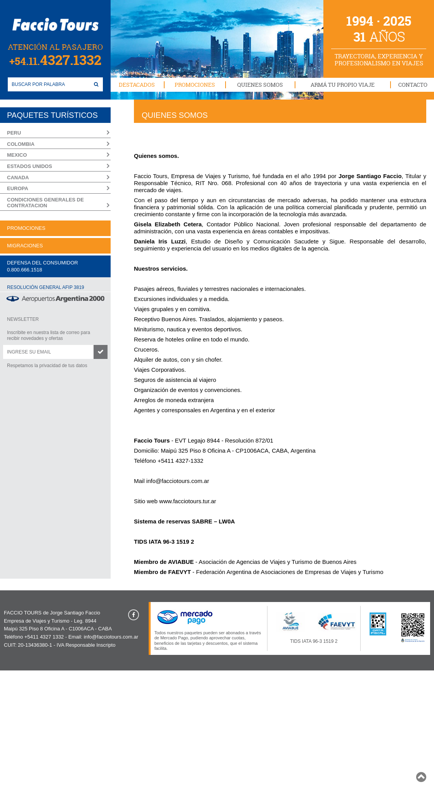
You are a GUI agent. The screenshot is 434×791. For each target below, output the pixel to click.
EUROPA (17, 188)
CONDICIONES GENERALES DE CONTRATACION (45, 203)
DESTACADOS (137, 84)
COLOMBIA (21, 144)
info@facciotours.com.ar (177, 481)
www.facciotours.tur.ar (187, 501)
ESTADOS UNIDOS (29, 166)
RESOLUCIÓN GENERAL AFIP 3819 (45, 287)
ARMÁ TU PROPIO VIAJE (343, 84)
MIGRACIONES (25, 245)
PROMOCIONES (195, 84)
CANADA (18, 177)
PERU (14, 133)
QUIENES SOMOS (260, 84)
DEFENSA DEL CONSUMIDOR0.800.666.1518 (42, 266)
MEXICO (17, 155)
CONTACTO (412, 84)
